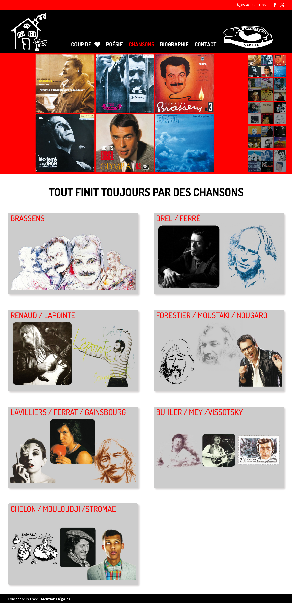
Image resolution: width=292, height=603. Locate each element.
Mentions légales (55, 596)
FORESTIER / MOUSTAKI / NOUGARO (211, 313)
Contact (205, 42)
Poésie (114, 42)
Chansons (141, 42)
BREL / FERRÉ (178, 216)
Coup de (85, 42)
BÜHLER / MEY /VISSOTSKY (199, 410)
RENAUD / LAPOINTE (42, 313)
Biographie (174, 42)
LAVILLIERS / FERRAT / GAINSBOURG (68, 410)
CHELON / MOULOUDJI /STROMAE (63, 506)
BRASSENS (27, 216)
